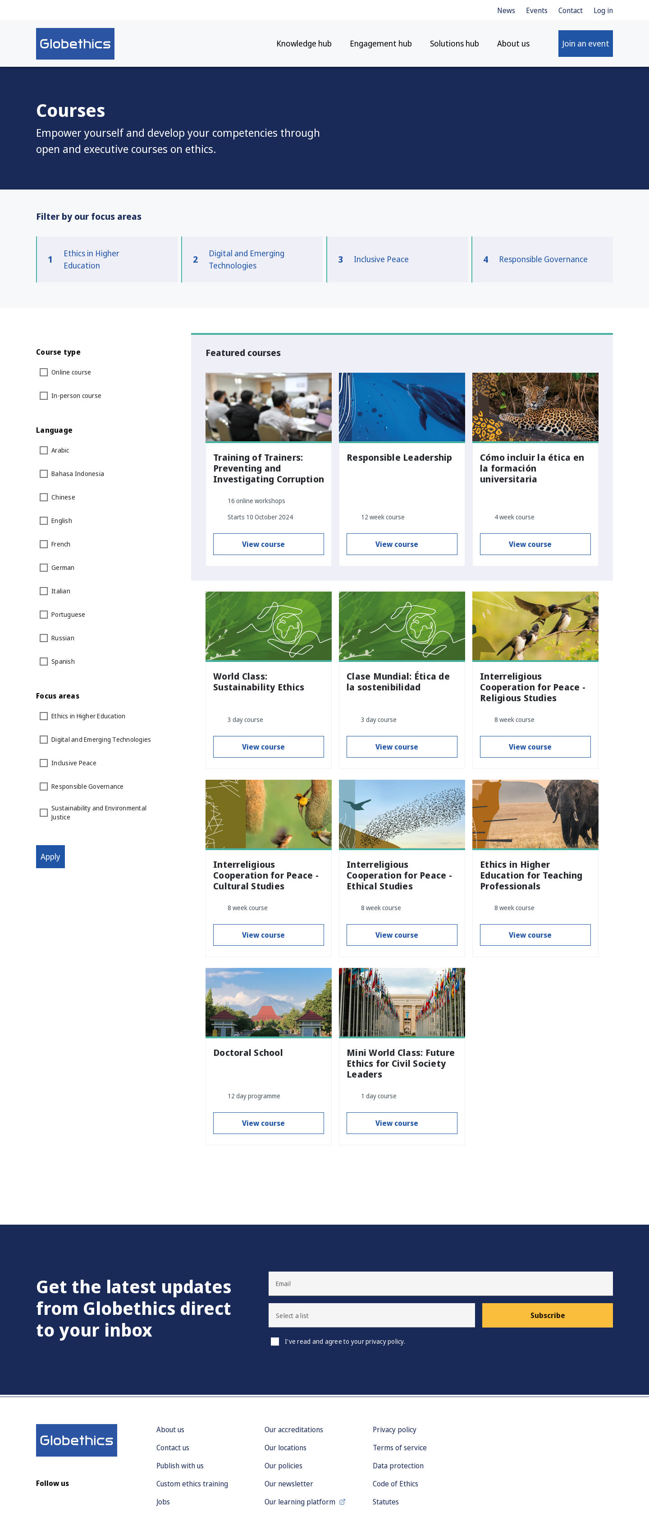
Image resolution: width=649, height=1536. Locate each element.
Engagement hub (381, 45)
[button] (372, 1317)
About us (513, 45)
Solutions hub (454, 45)
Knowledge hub (304, 45)
